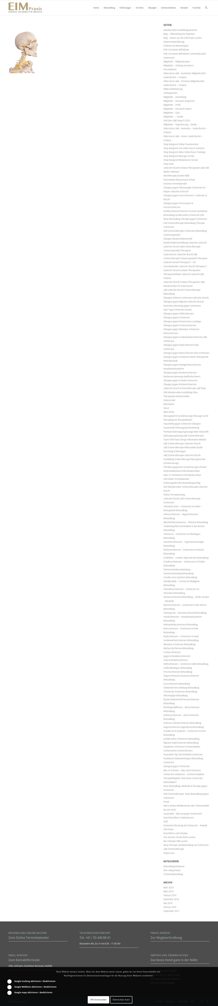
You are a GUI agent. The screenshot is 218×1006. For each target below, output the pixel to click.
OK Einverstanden (98, 999)
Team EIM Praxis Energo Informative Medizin (185, 439)
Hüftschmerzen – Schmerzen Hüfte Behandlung (186, 663)
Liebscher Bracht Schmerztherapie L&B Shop (185, 388)
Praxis (166, 801)
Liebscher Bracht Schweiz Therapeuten (182, 270)
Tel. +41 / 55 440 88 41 (95, 937)
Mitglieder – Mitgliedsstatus (177, 61)
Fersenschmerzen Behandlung (178, 671)
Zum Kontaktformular (24, 960)
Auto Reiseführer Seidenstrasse (179, 817)
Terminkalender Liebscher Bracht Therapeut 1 (185, 266)
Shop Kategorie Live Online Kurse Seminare (184, 148)
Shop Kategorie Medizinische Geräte (181, 159)
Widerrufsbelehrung (173, 89)
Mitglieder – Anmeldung (175, 97)
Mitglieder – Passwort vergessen (179, 100)
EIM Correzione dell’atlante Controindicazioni (185, 53)
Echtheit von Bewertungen (176, 45)
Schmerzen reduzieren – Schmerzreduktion (184, 774)
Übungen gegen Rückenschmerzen (180, 384)
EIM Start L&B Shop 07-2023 (177, 120)
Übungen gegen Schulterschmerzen (180, 380)
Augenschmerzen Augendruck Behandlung (184, 727)
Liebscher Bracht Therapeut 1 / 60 (180, 262)
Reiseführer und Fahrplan (176, 833)
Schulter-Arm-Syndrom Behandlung (180, 577)
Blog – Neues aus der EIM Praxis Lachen (183, 37)
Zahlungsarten (170, 92)
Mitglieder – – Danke (173, 116)
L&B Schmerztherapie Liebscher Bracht (182, 443)
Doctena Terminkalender (175, 183)
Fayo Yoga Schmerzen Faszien (178, 309)
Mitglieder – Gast (172, 112)
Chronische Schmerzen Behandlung (180, 691)
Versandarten (170, 69)
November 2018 (171, 899)
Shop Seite (169, 163)
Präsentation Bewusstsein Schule (179, 179)
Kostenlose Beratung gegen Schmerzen (182, 305)
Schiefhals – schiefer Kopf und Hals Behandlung (186, 557)
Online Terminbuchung (174, 494)
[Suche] (206, 7)
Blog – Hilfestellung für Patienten (179, 33)
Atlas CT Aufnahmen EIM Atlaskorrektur (182, 475)
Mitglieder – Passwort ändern (178, 108)
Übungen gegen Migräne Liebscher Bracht (184, 301)
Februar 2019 (170, 895)
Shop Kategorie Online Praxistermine (181, 144)
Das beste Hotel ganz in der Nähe (174, 960)
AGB (166, 821)
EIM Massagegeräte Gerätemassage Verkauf (185, 467)
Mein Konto (169, 411)
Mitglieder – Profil (172, 104)
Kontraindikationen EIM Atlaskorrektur (182, 470)
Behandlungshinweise (174, 866)
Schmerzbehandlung (173, 874)
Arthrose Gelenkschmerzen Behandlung (182, 722)
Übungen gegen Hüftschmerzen (179, 313)
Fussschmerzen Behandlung (177, 683)
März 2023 (169, 887)
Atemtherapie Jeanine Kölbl (176, 175)
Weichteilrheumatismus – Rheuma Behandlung (186, 522)
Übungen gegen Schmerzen (177, 317)
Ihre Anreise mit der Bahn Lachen (179, 837)
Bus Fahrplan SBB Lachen (176, 841)
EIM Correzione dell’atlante (176, 49)
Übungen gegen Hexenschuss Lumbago (182, 321)
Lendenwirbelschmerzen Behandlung (181, 640)
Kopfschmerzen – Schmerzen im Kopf (181, 636)
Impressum (169, 57)
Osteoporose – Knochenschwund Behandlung (185, 612)
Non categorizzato (172, 870)
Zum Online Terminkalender (29, 937)
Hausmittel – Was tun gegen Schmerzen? (183, 813)
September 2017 (171, 911)
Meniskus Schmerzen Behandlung (180, 644)
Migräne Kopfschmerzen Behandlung (181, 742)
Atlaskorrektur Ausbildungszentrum (180, 30)
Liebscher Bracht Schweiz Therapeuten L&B (184, 282)
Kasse (166, 408)
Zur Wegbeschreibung (166, 937)
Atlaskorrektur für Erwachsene (178, 285)
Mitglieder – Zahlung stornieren (178, 65)
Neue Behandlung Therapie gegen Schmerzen (185, 218)
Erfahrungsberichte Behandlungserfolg (182, 482)
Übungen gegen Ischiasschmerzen (180, 325)
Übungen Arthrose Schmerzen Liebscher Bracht (186, 297)
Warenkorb (169, 404)
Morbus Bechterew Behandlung (179, 648)
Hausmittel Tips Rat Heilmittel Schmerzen (183, 754)
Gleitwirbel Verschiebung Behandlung (181, 687)
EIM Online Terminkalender (176, 478)
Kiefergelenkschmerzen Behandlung (181, 624)
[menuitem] (96, 7)
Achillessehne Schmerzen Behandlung (182, 738)
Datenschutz (169, 400)
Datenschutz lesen (121, 999)
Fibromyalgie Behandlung (176, 695)
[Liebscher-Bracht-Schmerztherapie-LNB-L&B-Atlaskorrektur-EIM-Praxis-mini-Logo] (25, 7)
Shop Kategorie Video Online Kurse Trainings (185, 152)
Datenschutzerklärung (174, 41)
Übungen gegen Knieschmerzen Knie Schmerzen (186, 352)
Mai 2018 (168, 903)
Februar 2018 (170, 907)
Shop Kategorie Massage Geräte (179, 156)
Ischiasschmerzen (172, 652)
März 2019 (169, 891)
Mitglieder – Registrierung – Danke (180, 124)
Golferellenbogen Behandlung (178, 667)
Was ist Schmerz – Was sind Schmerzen (182, 770)
